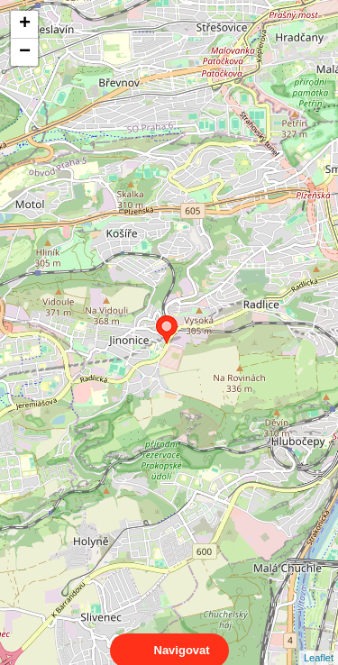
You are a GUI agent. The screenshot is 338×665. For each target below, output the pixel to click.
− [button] (25, 52)
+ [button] (25, 24)
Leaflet (318, 641)
